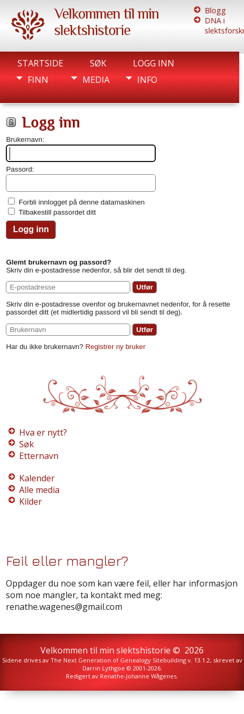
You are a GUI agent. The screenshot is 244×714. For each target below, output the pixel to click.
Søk (98, 63)
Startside (40, 63)
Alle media (39, 490)
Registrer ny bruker (115, 347)
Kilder (30, 501)
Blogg (215, 10)
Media (96, 80)
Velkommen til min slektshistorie (106, 21)
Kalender (37, 478)
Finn (38, 80)
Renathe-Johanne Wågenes (138, 676)
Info (147, 80)
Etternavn (38, 456)
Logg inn (153, 63)
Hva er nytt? (43, 432)
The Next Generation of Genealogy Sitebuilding (118, 660)
